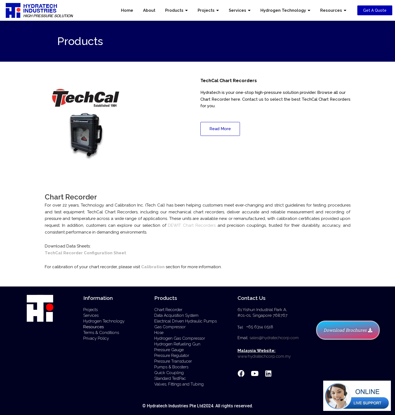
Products (174, 10)
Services (237, 10)
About (149, 10)
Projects (206, 10)
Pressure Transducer (173, 361)
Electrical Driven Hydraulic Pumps (185, 321)
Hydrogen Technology (283, 10)
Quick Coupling (169, 372)
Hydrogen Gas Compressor (179, 338)
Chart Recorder (168, 309)
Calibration (153, 266)
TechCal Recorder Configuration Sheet (85, 252)
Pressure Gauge (169, 349)
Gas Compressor (170, 326)
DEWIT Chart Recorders (192, 225)
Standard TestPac (170, 378)
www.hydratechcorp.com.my (264, 356)
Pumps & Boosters (171, 367)
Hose (159, 332)
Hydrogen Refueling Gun (177, 344)
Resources (331, 10)
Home (127, 10)
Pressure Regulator (171, 355)
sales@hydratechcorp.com (274, 337)
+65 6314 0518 (259, 326)
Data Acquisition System (176, 315)
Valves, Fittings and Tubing (179, 384)
